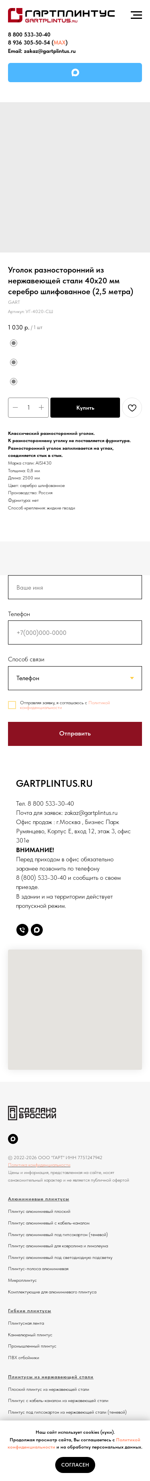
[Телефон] (22, 930)
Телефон (19, 614)
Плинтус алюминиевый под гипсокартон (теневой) (58, 1234)
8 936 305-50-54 (29, 42)
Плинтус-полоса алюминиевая (38, 1268)
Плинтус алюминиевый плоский (39, 1211)
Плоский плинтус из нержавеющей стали (48, 1389)
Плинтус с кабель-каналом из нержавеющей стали (58, 1400)
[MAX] (13, 1139)
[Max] (37, 930)
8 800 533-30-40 (29, 34)
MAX (60, 42)
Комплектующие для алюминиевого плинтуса (52, 1292)
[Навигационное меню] (136, 15)
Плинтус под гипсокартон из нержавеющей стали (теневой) (67, 1412)
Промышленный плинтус (32, 1346)
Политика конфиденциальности (39, 1165)
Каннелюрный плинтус (30, 1335)
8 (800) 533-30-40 (41, 877)
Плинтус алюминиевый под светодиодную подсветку (60, 1257)
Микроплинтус (22, 1280)
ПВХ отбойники (23, 1357)
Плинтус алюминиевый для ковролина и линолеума (58, 1246)
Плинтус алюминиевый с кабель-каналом (49, 1223)
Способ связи (26, 659)
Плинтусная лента (26, 1323)
